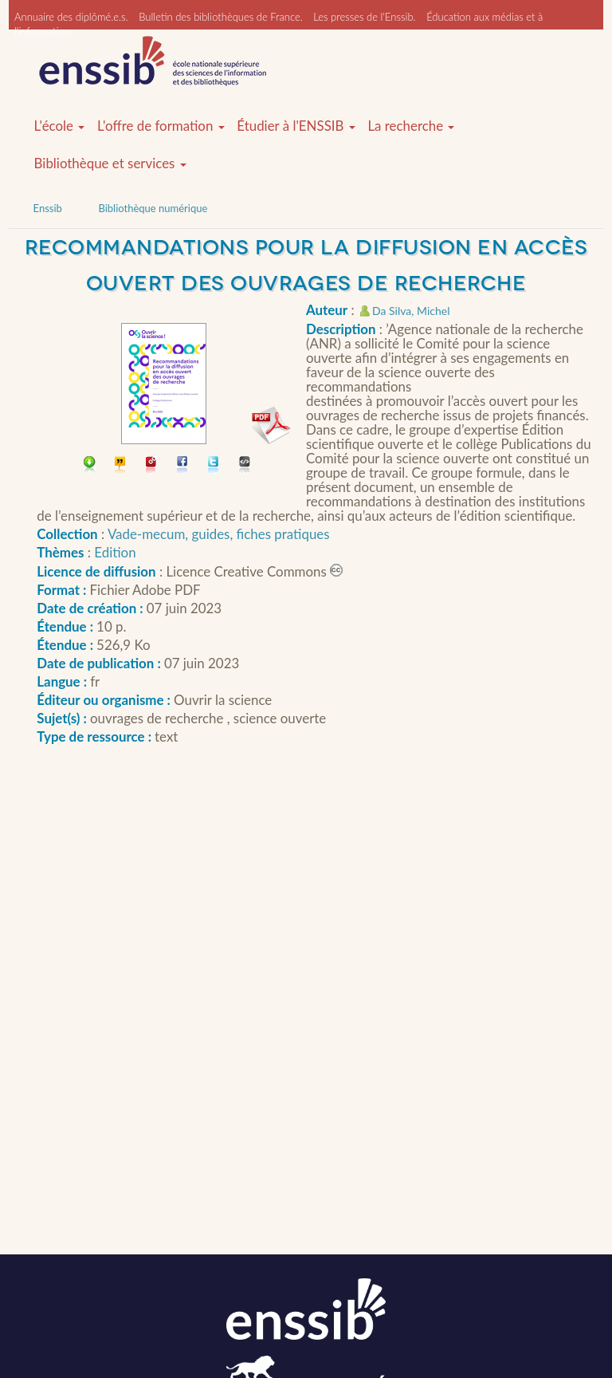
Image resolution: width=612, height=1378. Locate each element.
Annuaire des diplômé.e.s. (71, 16)
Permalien (152, 466)
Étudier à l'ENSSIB (296, 126)
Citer (121, 466)
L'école (59, 126)
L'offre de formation (161, 126)
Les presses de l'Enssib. (364, 16)
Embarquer (245, 466)
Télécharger (90, 466)
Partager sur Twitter (214, 466)
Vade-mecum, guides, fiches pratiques (219, 534)
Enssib (47, 208)
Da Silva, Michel (410, 310)
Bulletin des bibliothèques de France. (221, 16)
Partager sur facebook (183, 466)
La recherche (410, 126)
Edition (114, 552)
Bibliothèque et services (110, 163)
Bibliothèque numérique (152, 208)
